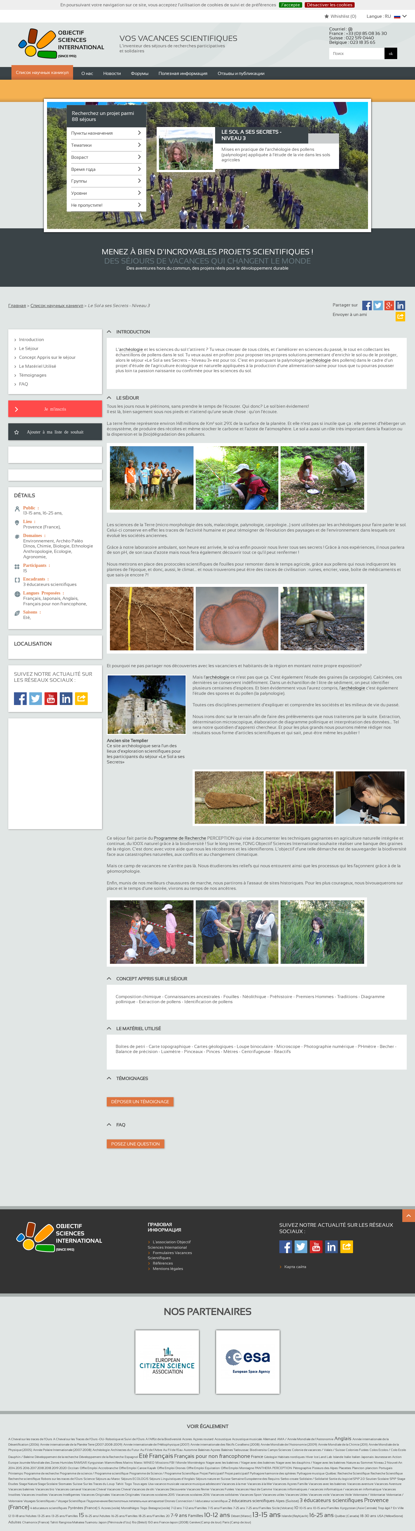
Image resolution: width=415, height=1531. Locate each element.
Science (89, 1479)
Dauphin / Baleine (21, 1457)
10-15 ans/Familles (326, 1508)
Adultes (14, 1522)
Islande (338, 1457)
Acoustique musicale (247, 1439)
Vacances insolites (34, 1494)
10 (296, 1508)
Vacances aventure (360, 1484)
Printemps (15, 1473)
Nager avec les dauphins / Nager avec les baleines (310, 1462)
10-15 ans (305, 1508)
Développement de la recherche (56, 1457)
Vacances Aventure (387, 1484)
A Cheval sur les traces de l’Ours (30, 1439)
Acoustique (222, 1439)
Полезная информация (183, 73)
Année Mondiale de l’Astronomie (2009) (289, 1444)
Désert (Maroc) (241, 1516)
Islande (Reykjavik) (295, 1516)
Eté (143, 1455)
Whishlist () (340, 16)
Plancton (358, 1468)
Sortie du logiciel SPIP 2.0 (347, 1479)
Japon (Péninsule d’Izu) (115, 1522)
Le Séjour (28, 348)
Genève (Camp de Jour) (205, 1522)
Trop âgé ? (385, 1508)
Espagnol (131, 1457)
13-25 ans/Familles (64, 1516)
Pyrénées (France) (82, 1508)
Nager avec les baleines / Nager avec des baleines (240, 1462)
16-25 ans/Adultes (97, 1516)
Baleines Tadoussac (235, 1450)
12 (9, 1516)
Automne (190, 1450)
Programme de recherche (41, 1473)
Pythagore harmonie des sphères (273, 1473)
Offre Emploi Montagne (237, 1468)
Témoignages (32, 375)
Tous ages (140, 1484)
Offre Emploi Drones (171, 1468)
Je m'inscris (55, 408)
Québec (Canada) (347, 1516)
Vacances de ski (143, 1489)
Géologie (270, 1457)
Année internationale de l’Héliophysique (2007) (156, 1444)
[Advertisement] (55, 771)
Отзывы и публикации (241, 73)
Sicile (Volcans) (282, 1508)
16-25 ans (321, 1515)
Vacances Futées (222, 1489)
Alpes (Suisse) (287, 1501)
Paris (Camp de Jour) (236, 1522)
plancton (371, 1468)
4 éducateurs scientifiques (48, 1508)
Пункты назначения (92, 133)
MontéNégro (130, 1508)
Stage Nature (28, 1484)
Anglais (342, 1438)
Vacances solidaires (225, 1494)
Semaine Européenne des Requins (255, 1479)
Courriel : (341, 28)
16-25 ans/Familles (124, 1516)
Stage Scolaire (48, 1484)
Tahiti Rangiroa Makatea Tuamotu (74, 1522)
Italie (347, 1457)
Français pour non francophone (212, 1456)
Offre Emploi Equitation (203, 1468)
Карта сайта (295, 1267)
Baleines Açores (209, 1450)
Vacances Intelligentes (64, 1494)
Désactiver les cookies (329, 4)
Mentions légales (168, 1268)
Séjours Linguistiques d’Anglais (172, 1479)
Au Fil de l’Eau (173, 1450)
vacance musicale (166, 1484)
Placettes (345, 1468)
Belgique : (352, 42)
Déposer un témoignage (140, 1101)
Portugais (385, 1468)
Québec (331, 1473)
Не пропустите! (86, 205)
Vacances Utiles (296, 1494)
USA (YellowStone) (390, 1516)
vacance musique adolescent (200, 1484)
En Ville (398, 1508)
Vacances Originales (95, 1494)
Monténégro (196, 1462)
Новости (112, 73)
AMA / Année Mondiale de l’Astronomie (305, 1439)
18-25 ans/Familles (152, 1516)
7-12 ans (176, 1508)
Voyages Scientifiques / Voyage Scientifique (54, 1501)
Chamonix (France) (35, 1522)
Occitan (73, 1468)
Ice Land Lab (323, 1457)
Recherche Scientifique (353, 1473)
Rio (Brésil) (139, 1522)
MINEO (149, 1462)
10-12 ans (217, 1514)
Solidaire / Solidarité (313, 1479)
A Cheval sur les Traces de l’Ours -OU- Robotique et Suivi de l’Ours (99, 1439)
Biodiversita (258, 1450)
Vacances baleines (21, 1489)
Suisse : (351, 37)
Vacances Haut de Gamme (253, 1489)
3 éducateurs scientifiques (331, 1500)
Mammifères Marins (119, 1462)
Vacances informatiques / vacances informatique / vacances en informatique (327, 1489)
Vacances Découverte (170, 1489)
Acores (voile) (110, 1508)
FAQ (23, 383)
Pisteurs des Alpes (325, 1468)
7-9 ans (179, 1515)
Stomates (65, 1484)
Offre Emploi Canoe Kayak (137, 1468)
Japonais (367, 1457)
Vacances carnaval (68, 1489)
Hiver (309, 1457)
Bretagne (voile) (159, 1508)
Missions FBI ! (165, 1462)
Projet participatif (237, 1473)
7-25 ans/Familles (258, 1508)
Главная (17, 305)
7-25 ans (239, 1508)
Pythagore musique (310, 1473)
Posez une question (135, 1143)
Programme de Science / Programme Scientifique (164, 1473)
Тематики (81, 145)
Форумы (139, 73)
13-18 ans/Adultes (24, 1516)
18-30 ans (368, 1516)
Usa (150, 1484)
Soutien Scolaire (377, 1479)
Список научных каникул (42, 72)
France (257, 1456)
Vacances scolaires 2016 (193, 1494)
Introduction (31, 339)
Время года (83, 169)
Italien (356, 1457)
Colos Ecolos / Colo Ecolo (388, 1450)
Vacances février (198, 1489)
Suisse (77, 1484)
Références (163, 1263)
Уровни (79, 193)
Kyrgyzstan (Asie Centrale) (358, 1508)
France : (358, 33)
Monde (181, 1462)
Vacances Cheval (94, 1489)
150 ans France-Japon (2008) (168, 1522)
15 (81, 1515)
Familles (195, 1516)
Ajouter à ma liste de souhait (55, 431)
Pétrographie (302, 1468)
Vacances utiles (273, 1494)
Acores (187, 1439)
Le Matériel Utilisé (37, 366)
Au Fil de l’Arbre (151, 1450)
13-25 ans (44, 1516)
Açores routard (203, 1439)
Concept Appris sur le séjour (47, 357)
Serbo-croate (289, 1479)
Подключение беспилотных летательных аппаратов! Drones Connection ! (140, 1501)
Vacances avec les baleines (327, 1484)
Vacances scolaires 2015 (158, 1494)
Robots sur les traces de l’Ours (62, 1479)
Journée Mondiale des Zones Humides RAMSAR (53, 1462)
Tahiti (120, 1484)
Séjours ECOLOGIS (134, 1479)
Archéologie (101, 1450)
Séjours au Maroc (108, 1479)
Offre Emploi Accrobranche (99, 1468)
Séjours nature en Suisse (213, 1479)
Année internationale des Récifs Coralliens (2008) (225, 1444)
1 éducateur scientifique (211, 1501)
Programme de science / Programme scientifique (94, 1473)
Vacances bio (44, 1489)
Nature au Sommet (359, 1462)
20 (168, 1516)
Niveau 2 (380, 1462)
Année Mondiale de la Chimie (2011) (343, 1444)
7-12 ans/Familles (195, 1508)
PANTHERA (263, 1468)
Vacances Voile (341, 1494)
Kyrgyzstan (96, 1462)
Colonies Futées (357, 1450)
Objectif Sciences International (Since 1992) (61, 43)
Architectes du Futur (125, 1450)
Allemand (269, 1439)
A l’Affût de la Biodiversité (163, 1439)
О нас (87, 73)
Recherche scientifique (24, 1479)
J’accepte (290, 4)
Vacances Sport (251, 1494)
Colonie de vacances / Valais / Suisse (318, 1450)
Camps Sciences (279, 1450)
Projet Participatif (212, 1473)
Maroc (138, 1462)
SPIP (393, 1479)
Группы (79, 181)
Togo (128, 1484)
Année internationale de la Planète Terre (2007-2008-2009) (81, 1444)
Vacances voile (319, 1494)
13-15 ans (266, 1515)
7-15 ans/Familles (220, 1508)
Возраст (79, 157)
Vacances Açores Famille (290, 1484)
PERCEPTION (282, 1468)
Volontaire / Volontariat (369, 1494)
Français (161, 1455)
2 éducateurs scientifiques (251, 1501)
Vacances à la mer (233, 1484)
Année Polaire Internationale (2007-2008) (62, 1450)
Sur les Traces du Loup (99, 1484)
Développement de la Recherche (101, 1457)
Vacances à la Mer (260, 1484)
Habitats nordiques (291, 1457)
